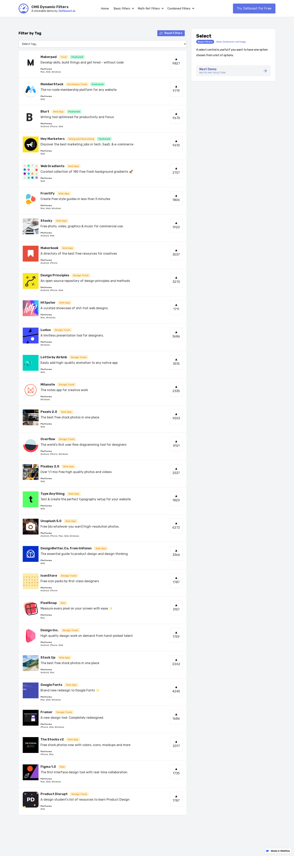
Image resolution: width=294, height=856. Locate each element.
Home (105, 8)
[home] (23, 8)
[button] (123, 8)
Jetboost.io (66, 11)
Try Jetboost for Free (254, 8)
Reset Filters (173, 33)
